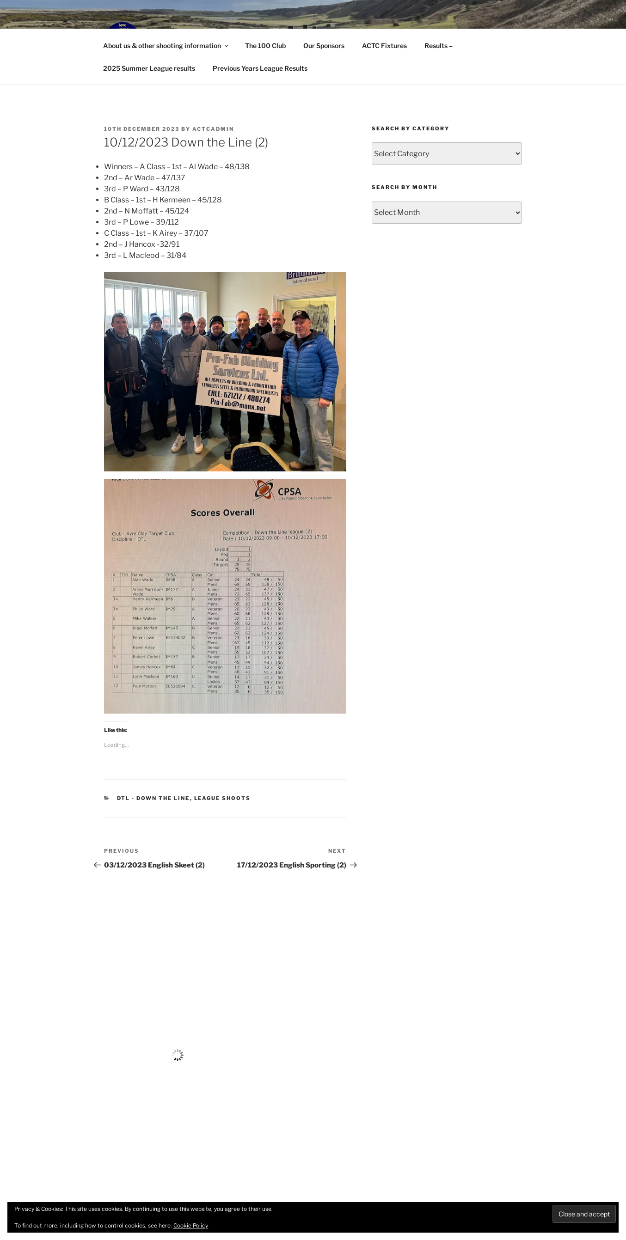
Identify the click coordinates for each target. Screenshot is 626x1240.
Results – (438, 45)
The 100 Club (265, 45)
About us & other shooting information (166, 45)
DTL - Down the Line (153, 798)
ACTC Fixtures (384, 45)
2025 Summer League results (149, 68)
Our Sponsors (323, 45)
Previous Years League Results (260, 68)
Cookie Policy (190, 1225)
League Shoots (222, 798)
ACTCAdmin (213, 129)
